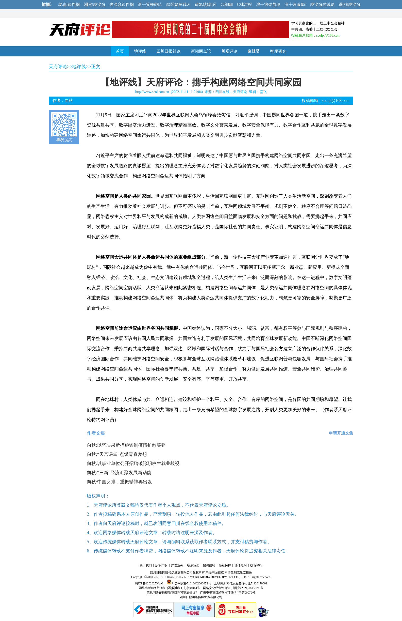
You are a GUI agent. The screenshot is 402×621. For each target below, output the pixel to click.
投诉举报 (256, 565)
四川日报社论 (168, 51)
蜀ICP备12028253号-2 (149, 583)
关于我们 (146, 565)
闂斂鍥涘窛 (95, 4)
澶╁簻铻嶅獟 (268, 4)
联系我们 (193, 565)
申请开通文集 (341, 433)
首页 (120, 51)
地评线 (140, 51)
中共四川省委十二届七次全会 (314, 29)
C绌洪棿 (244, 4)
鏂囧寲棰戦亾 (178, 4)
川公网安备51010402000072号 (188, 583)
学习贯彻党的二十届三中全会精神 (318, 23)
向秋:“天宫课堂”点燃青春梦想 (117, 454)
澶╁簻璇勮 (295, 4)
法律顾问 (240, 565)
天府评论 (58, 66)
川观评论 (229, 51)
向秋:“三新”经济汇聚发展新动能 (119, 472)
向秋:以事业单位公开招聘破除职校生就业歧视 (133, 463)
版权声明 (161, 565)
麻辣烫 (254, 51)
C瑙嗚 (227, 4)
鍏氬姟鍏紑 (205, 4)
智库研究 (278, 51)
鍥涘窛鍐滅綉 (322, 4)
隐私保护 (225, 565)
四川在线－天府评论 (231, 92)
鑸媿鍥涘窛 (349, 4)
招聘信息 (209, 565)
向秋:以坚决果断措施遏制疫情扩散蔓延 (126, 445)
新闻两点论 (201, 51)
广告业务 (177, 565)
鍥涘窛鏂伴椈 (121, 4)
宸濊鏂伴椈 (69, 4)
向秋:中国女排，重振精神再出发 (119, 481)
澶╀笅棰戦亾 (150, 4)
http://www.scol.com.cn (152, 92)
